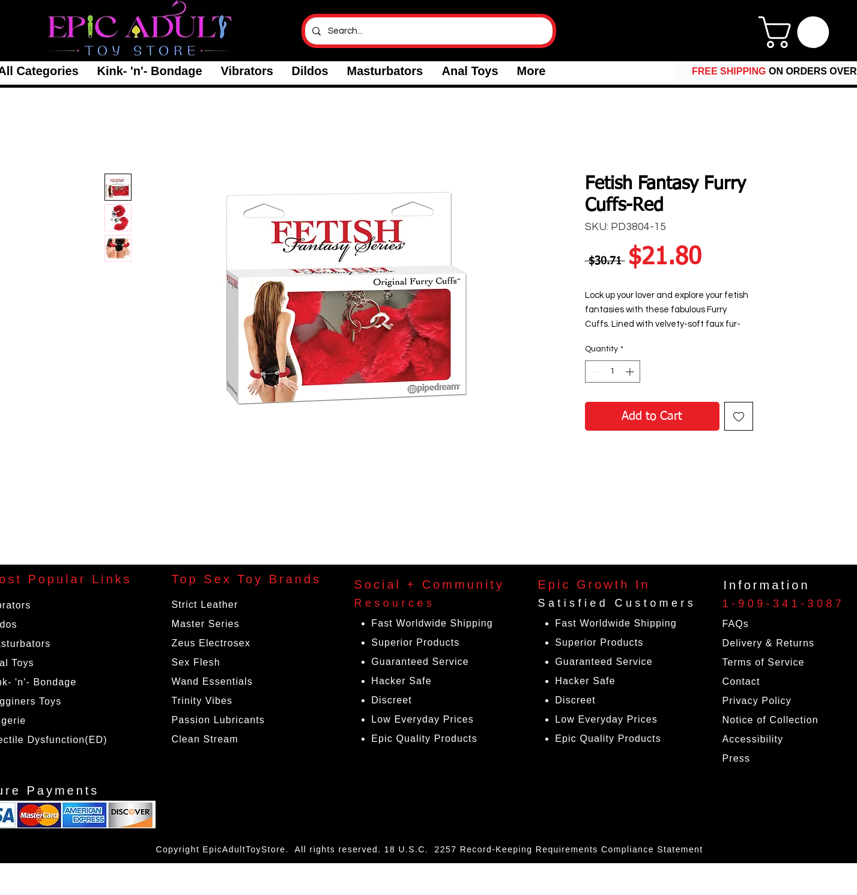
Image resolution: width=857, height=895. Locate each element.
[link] (798, 32)
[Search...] (427, 30)
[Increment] (630, 371)
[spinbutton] (612, 371)
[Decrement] (594, 371)
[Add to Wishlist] (738, 416)
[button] (149, 71)
